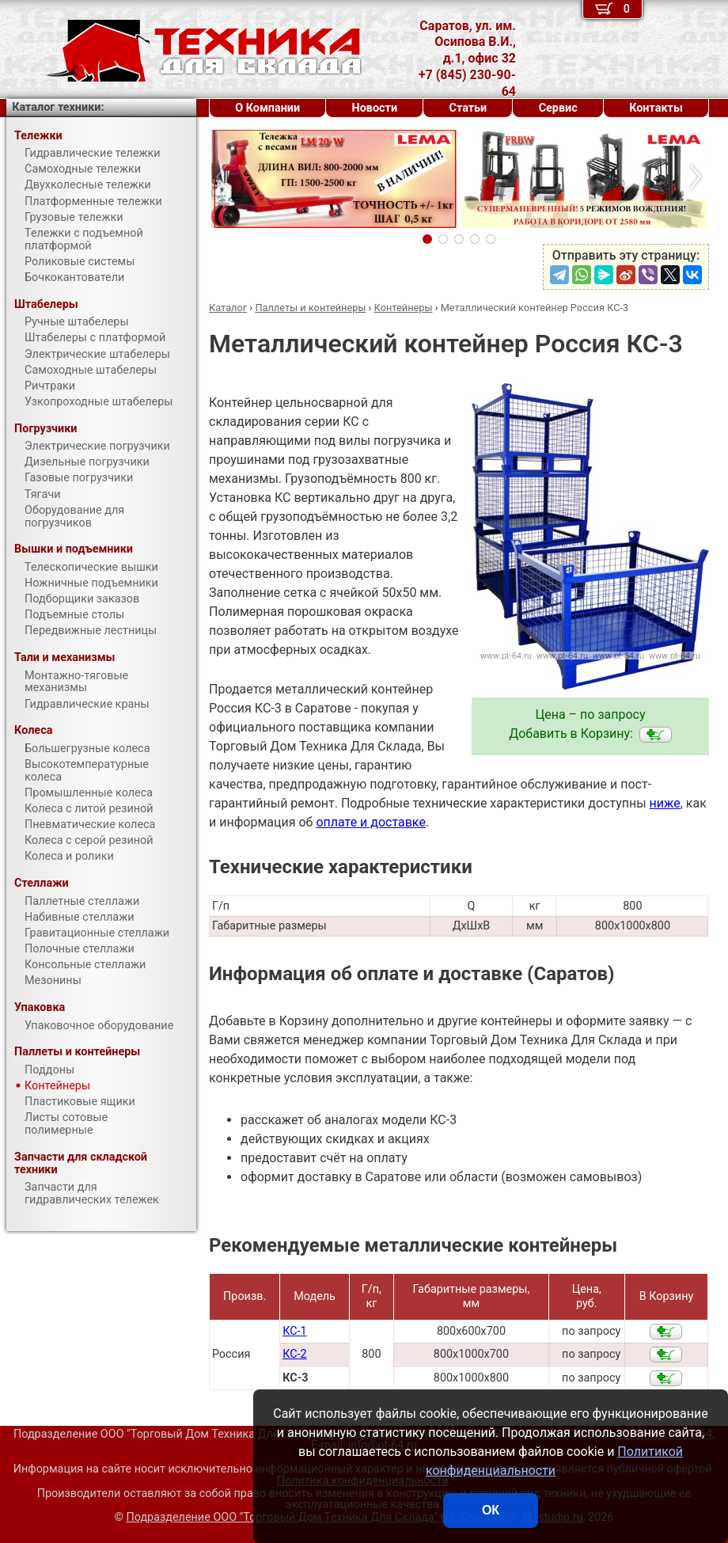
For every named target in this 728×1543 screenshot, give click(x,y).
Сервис (558, 108)
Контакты (656, 108)
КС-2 (294, 1354)
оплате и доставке (371, 822)
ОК (490, 1510)
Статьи (468, 108)
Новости (375, 108)
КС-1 (294, 1331)
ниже (665, 803)
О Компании (267, 108)
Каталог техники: (58, 107)
